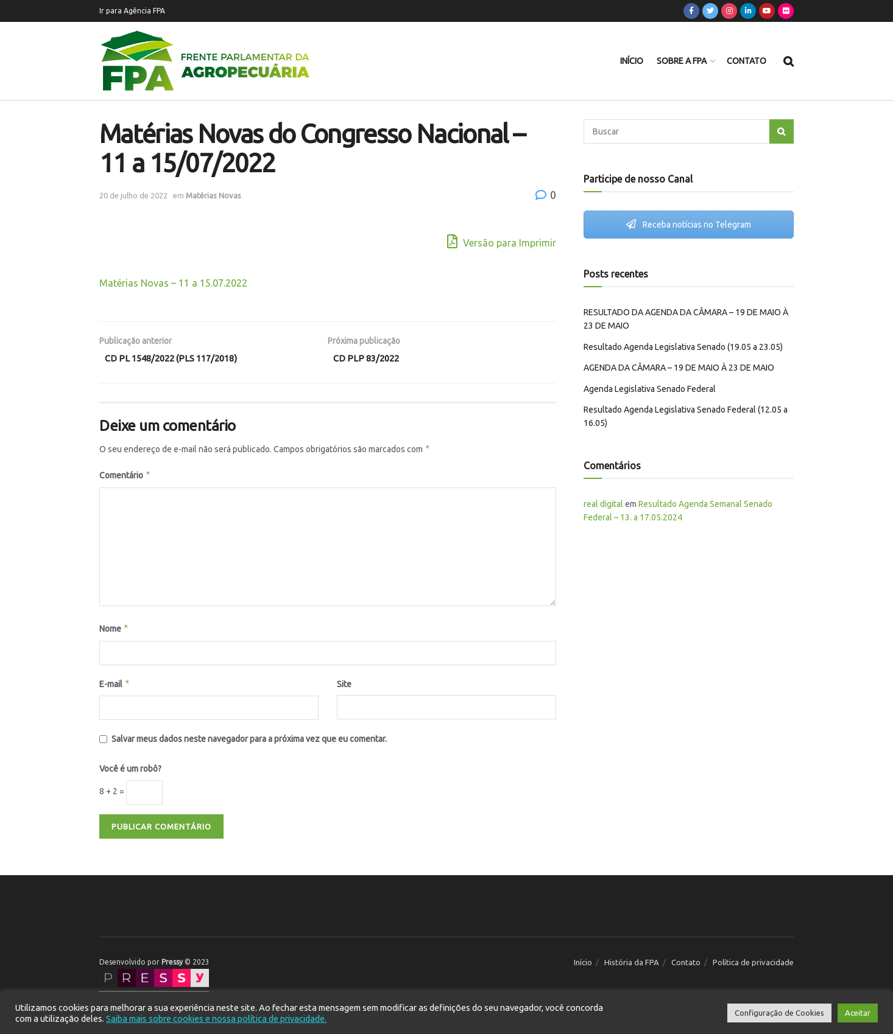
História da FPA (631, 964)
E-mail (114, 686)
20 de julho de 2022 (133, 195)
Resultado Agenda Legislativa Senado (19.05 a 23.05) (683, 347)
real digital (603, 504)
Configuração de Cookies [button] (779, 1012)
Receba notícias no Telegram (688, 224)
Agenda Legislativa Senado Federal (650, 389)
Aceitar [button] (857, 1012)
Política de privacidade (753, 964)
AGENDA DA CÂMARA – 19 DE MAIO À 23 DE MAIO (679, 367)
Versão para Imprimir (501, 241)
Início (631, 61)
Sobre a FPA (682, 61)
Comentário (125, 478)
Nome (114, 631)
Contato (746, 61)
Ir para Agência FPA (132, 11)
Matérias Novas (213, 195)
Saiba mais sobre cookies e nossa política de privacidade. (216, 1018)
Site (344, 686)
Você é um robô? (130, 772)
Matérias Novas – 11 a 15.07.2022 (173, 283)
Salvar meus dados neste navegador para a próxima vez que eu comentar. (249, 741)
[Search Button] (781, 131)
